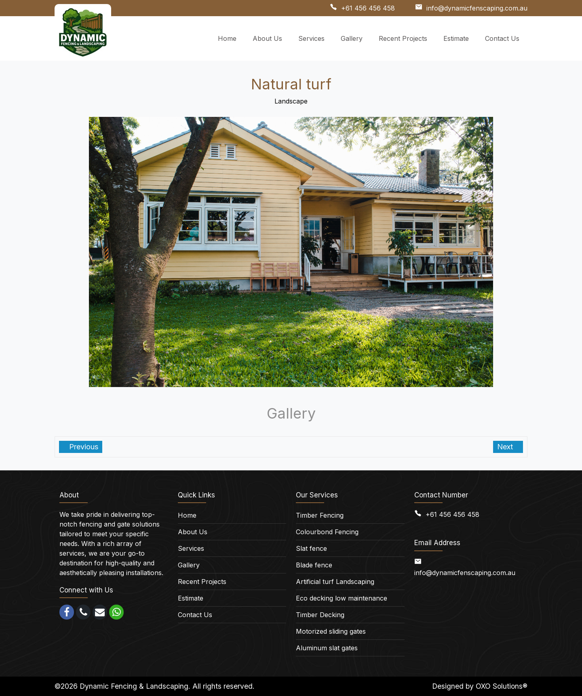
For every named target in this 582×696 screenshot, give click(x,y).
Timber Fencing (320, 515)
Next (506, 446)
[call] (83, 612)
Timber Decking (320, 615)
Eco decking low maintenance (341, 598)
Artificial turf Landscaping (335, 582)
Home (187, 515)
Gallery (189, 565)
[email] (100, 612)
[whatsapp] (116, 612)
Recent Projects (202, 582)
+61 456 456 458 (368, 8)
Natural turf (291, 84)
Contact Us (195, 615)
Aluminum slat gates (327, 648)
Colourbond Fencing (327, 532)
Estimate (190, 598)
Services (191, 548)
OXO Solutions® (501, 686)
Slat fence (311, 548)
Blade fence (314, 565)
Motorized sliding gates (331, 631)
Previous (82, 446)
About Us (192, 532)
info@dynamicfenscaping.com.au (476, 8)
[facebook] (66, 612)
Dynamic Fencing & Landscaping (134, 686)
